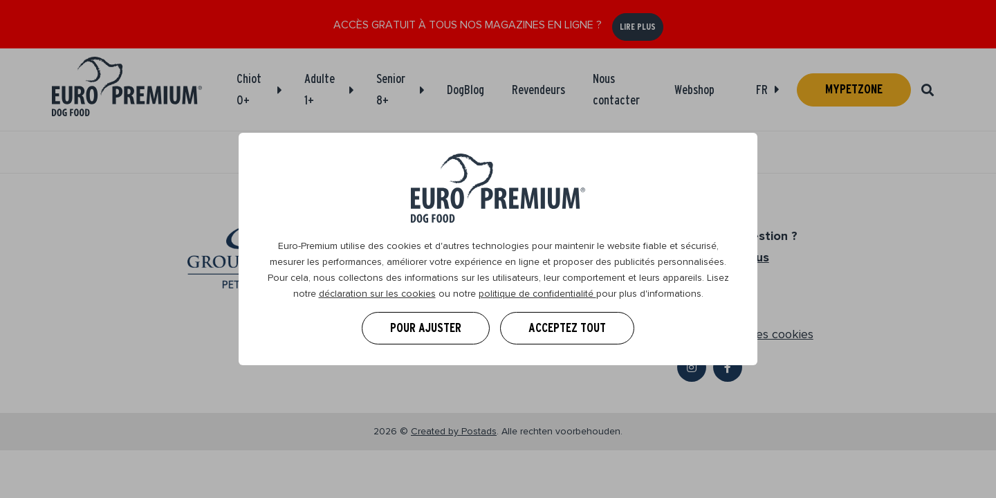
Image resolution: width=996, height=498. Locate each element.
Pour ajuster (425, 328)
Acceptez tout (567, 328)
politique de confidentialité (537, 293)
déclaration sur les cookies (377, 293)
